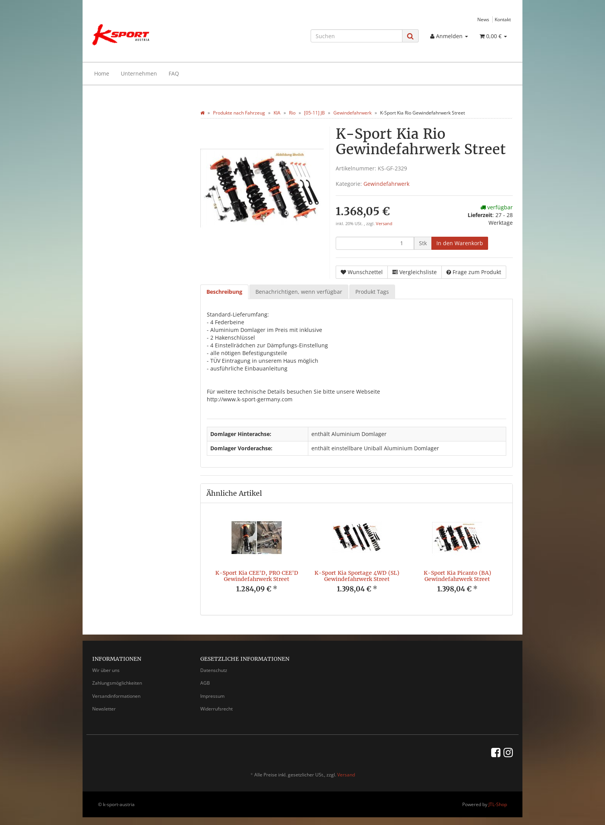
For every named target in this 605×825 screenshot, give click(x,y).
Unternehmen (139, 73)
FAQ (174, 73)
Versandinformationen (116, 696)
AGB (205, 683)
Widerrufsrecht (216, 708)
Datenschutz (213, 670)
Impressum (212, 696)
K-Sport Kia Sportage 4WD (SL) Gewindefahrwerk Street (356, 575)
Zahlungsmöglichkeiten (117, 683)
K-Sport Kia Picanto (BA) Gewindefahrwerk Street (457, 575)
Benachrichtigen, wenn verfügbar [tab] (298, 291)
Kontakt (503, 19)
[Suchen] (356, 35)
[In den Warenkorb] (459, 243)
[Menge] (375, 243)
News (483, 19)
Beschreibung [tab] (224, 291)
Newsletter (104, 708)
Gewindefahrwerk (386, 183)
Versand (384, 223)
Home (101, 73)
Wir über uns (106, 670)
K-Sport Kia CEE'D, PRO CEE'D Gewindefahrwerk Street (256, 575)
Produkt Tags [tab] (372, 291)
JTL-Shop (497, 804)
